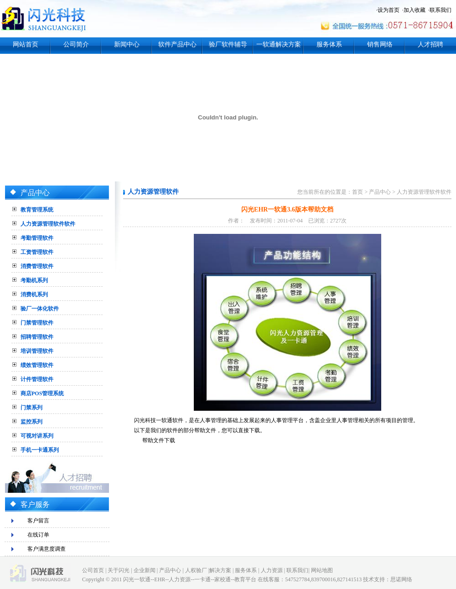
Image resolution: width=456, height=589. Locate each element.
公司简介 (76, 44)
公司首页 (93, 570)
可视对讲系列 (37, 436)
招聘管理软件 (37, 337)
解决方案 (220, 570)
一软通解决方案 (278, 44)
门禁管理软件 (37, 323)
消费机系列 (34, 294)
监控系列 (31, 421)
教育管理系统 (37, 210)
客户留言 (38, 520)
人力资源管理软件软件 (48, 224)
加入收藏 (414, 10)
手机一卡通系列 (40, 450)
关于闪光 (119, 570)
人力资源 (272, 570)
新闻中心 (127, 44)
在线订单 (38, 535)
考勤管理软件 (37, 238)
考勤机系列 (34, 280)
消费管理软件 (37, 266)
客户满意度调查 (46, 549)
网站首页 (25, 44)
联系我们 (440, 10)
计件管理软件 (37, 379)
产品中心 (380, 192)
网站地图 (322, 570)
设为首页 (388, 10)
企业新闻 (144, 570)
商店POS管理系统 (42, 393)
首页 (357, 192)
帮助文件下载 (158, 440)
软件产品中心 (177, 44)
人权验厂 (196, 570)
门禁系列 (31, 407)
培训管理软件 (37, 351)
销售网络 (380, 44)
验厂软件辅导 (228, 44)
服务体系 (329, 44)
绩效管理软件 (37, 365)
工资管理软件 (37, 252)
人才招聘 (430, 44)
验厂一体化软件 (40, 308)
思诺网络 (401, 579)
